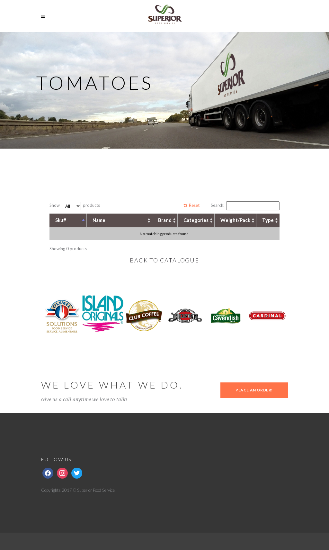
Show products (74, 206)
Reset (194, 205)
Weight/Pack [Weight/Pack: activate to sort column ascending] (235, 220)
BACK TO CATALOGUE (164, 260)
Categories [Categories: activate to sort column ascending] (196, 220)
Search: (245, 205)
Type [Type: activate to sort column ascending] (268, 220)
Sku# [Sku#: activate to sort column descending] (60, 220)
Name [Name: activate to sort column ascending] (99, 220)
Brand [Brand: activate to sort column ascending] (165, 220)
